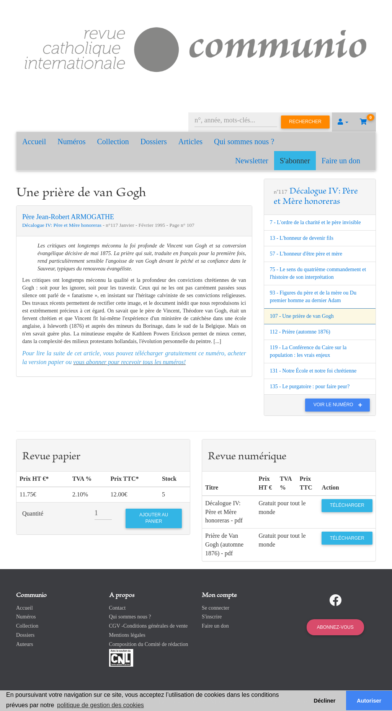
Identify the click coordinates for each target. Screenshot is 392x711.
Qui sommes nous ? (244, 141)
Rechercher (305, 121)
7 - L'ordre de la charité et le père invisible (315, 222)
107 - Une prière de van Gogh (302, 316)
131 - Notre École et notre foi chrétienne (313, 371)
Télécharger (347, 505)
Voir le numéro (340, 404)
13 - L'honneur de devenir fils (301, 238)
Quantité (32, 513)
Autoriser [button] (369, 701)
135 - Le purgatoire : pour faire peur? (310, 386)
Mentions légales (127, 635)
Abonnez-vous (335, 627)
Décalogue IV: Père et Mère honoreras (62, 225)
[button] (343, 122)
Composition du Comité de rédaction (148, 644)
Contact (117, 608)
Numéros (71, 141)
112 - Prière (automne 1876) (300, 332)
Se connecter (215, 608)
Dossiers (153, 141)
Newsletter (251, 160)
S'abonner (295, 160)
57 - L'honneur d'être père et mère (306, 254)
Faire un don (341, 160)
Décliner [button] (325, 701)
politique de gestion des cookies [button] (100, 705)
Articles (190, 141)
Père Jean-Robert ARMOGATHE (68, 217)
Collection (113, 141)
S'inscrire (212, 617)
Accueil (34, 141)
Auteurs (24, 644)
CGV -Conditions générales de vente (148, 626)
